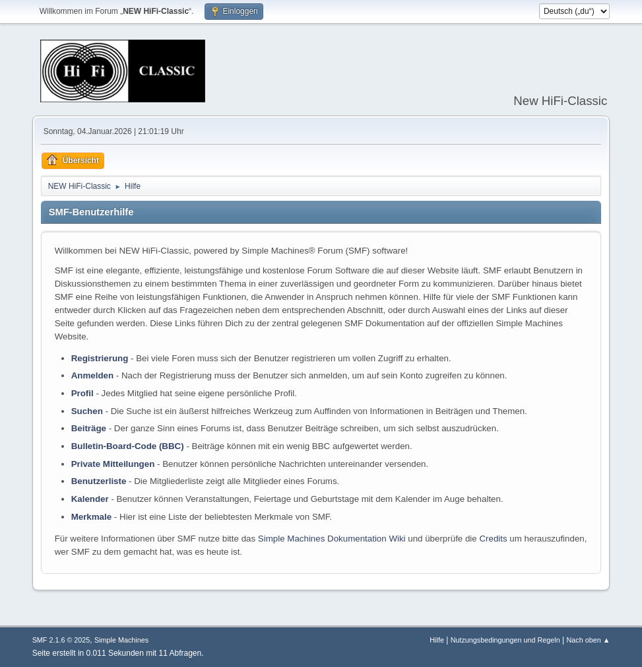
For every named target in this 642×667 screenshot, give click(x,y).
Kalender (90, 499)
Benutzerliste (99, 481)
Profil (82, 393)
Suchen (87, 411)
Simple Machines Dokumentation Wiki (332, 539)
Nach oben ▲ (588, 640)
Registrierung (100, 358)
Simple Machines (121, 640)
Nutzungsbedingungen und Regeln (505, 640)
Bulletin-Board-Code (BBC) (127, 446)
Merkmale (91, 517)
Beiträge (88, 428)
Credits (493, 539)
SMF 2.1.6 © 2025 (61, 640)
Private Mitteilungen (113, 464)
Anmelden (92, 375)
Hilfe (437, 640)
